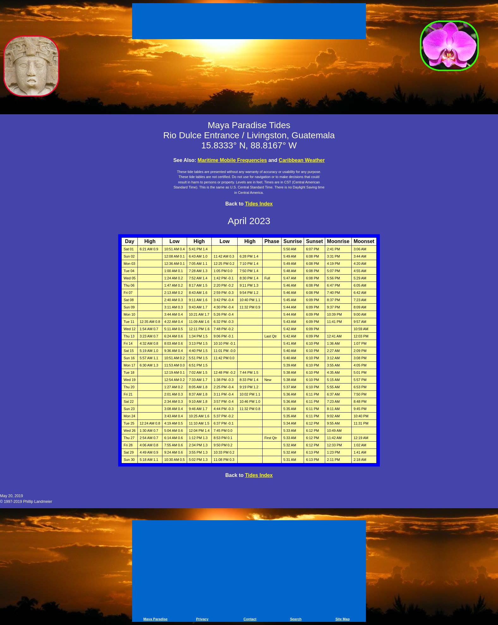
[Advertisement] (249, 22)
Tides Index (259, 203)
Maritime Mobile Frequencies (232, 160)
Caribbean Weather (302, 160)
